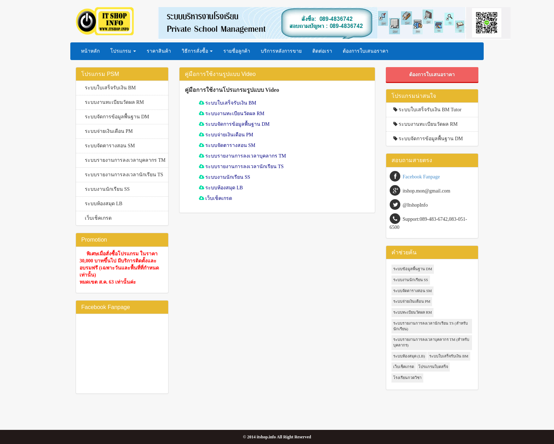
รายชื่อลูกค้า (236, 51)
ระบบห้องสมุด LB (103, 203)
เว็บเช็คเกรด (98, 218)
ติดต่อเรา (322, 51)
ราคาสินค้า (159, 51)
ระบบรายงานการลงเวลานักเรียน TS (124, 174)
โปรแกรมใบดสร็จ (433, 367)
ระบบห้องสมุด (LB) (409, 356)
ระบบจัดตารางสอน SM (110, 145)
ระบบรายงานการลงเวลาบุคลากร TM (125, 160)
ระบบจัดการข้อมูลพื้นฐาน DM (117, 116)
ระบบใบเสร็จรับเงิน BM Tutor (426, 109)
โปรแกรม (123, 51)
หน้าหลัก (90, 51)
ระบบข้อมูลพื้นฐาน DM (412, 269)
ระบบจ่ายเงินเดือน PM (109, 131)
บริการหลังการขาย (281, 51)
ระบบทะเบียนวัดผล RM (412, 312)
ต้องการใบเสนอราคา (365, 51)
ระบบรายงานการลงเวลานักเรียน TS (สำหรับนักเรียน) (430, 326)
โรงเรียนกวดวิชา (407, 377)
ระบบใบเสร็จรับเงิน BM (110, 87)
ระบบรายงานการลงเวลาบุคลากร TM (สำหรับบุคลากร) (431, 342)
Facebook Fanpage (421, 176)
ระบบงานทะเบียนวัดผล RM (114, 102)
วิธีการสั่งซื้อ (197, 51)
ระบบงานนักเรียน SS (107, 189)
